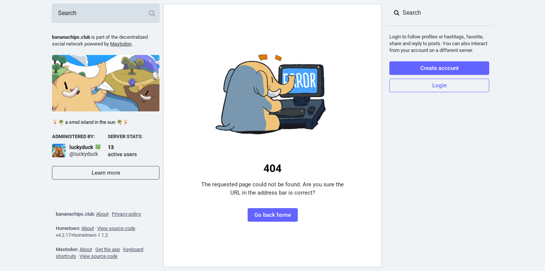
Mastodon (121, 44)
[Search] (105, 13)
